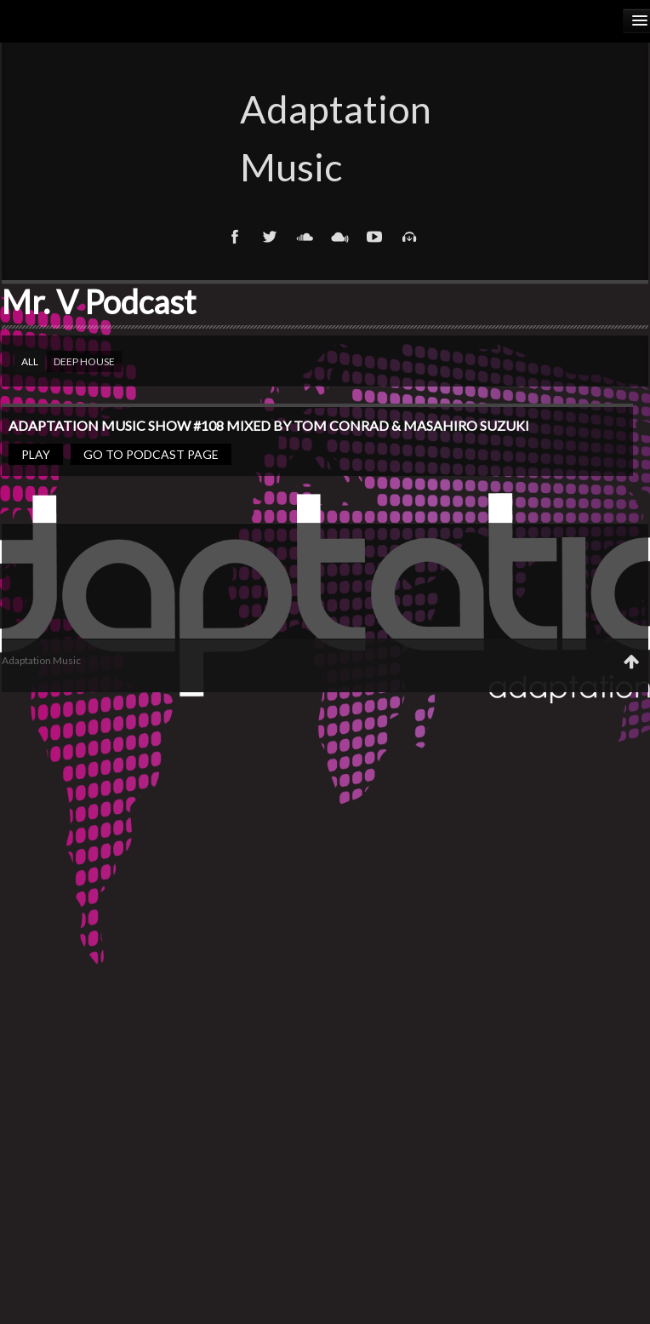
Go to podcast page (151, 454)
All (29, 361)
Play (35, 454)
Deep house (84, 361)
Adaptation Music (325, 138)
